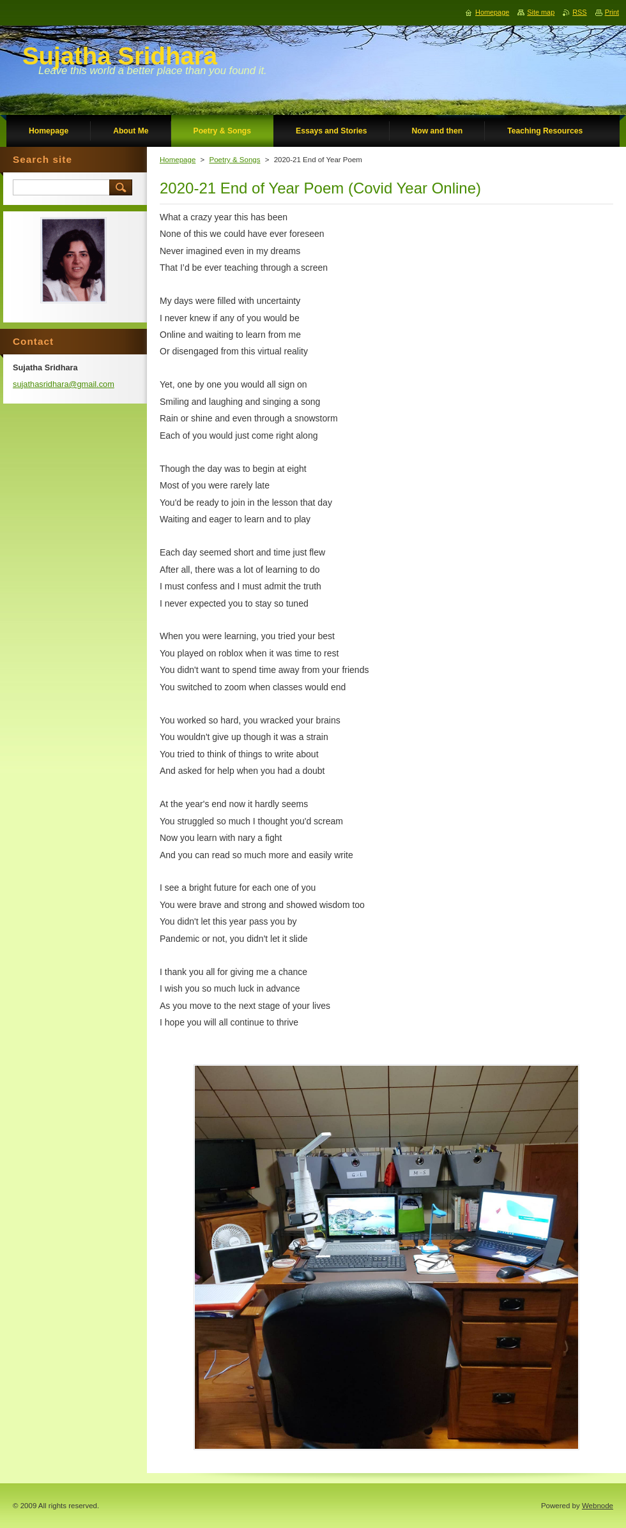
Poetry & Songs (234, 159)
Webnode (597, 1505)
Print (612, 12)
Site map (540, 12)
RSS (579, 12)
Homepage (177, 159)
